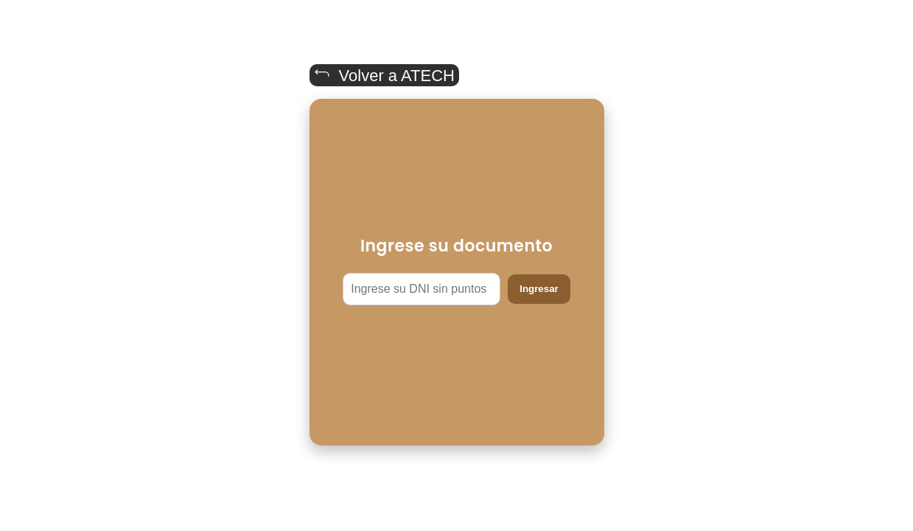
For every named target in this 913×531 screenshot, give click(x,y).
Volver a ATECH (384, 75)
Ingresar (539, 288)
